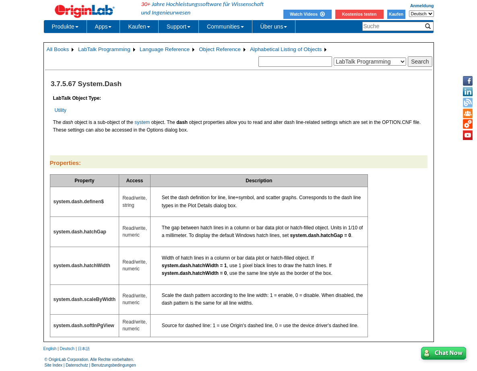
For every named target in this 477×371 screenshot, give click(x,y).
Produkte (65, 26)
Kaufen (396, 14)
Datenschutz (77, 365)
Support (178, 26)
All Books (58, 49)
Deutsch (67, 348)
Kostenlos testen (359, 14)
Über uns (273, 26)
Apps (103, 26)
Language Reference (165, 49)
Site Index (53, 365)
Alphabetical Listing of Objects (286, 49)
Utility (60, 110)
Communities (225, 26)
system (142, 122)
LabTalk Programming (104, 49)
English (50, 348)
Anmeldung (422, 5)
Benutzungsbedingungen (113, 365)
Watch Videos (307, 14)
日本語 (84, 348)
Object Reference (220, 49)
